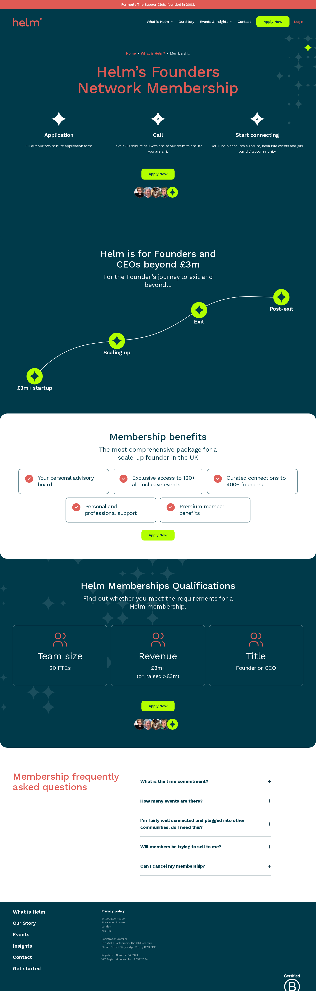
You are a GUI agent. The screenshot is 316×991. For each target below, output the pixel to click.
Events (21, 934)
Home (131, 53)
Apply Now (273, 21)
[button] (160, 21)
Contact (244, 21)
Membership (180, 53)
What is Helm (29, 911)
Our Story (186, 21)
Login (298, 21)
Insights (22, 946)
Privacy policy (113, 911)
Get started (27, 968)
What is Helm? (153, 53)
